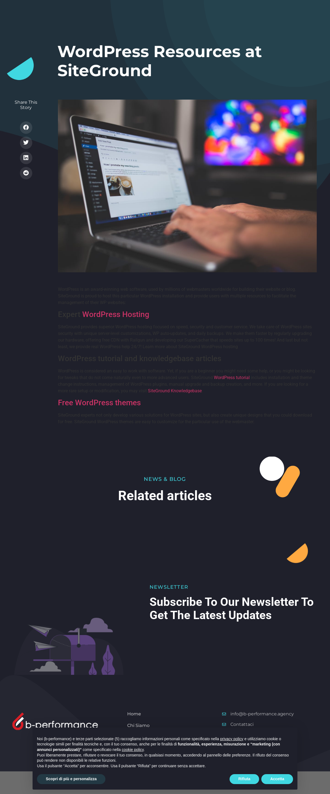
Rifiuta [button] (244, 779)
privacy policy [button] (231, 739)
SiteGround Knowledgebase (175, 390)
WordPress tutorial (232, 377)
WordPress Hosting (115, 314)
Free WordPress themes (99, 402)
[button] (26, 127)
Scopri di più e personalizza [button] (71, 779)
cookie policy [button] (132, 749)
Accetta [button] (277, 779)
